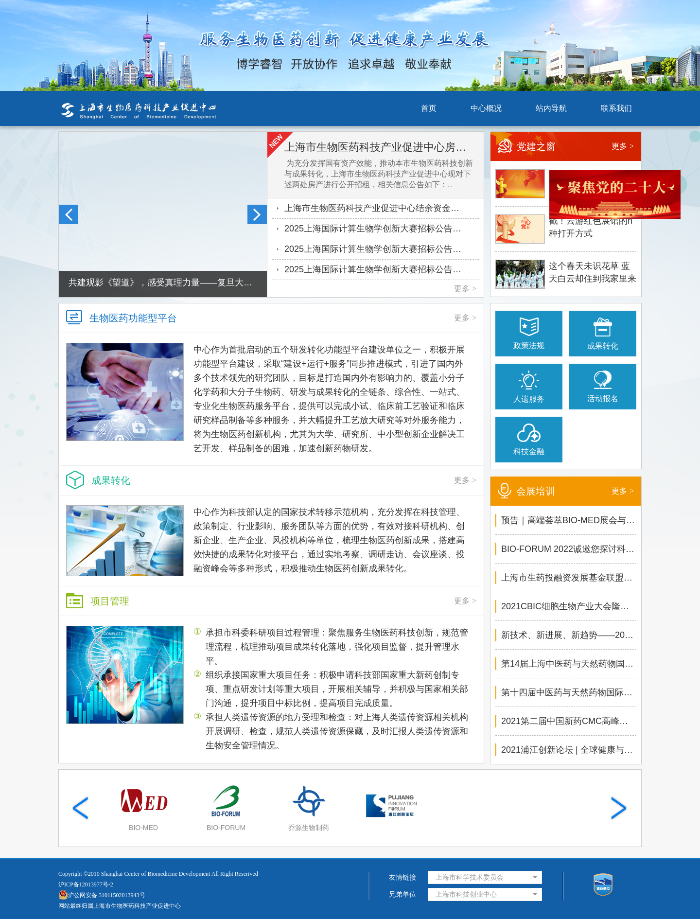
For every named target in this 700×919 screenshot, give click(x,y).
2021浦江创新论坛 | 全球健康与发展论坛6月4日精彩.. (568, 750)
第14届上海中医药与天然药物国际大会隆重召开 (568, 664)
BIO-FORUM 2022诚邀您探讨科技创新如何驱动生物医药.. (568, 549)
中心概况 (486, 108)
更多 (465, 288)
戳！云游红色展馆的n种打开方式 (590, 227)
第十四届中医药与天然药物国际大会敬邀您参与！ (568, 692)
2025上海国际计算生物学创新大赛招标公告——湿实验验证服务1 (381, 249)
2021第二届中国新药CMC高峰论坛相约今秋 (568, 721)
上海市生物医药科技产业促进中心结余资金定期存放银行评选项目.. (381, 208)
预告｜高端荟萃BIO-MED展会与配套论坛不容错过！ (568, 520)
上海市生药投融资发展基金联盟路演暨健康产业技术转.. (568, 578)
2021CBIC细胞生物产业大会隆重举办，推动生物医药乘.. (568, 606)
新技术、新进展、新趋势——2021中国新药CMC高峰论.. (568, 635)
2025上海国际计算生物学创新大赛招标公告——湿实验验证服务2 (381, 228)
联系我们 (616, 108)
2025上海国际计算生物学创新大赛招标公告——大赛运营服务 (381, 269)
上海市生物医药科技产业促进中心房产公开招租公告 (379, 147)
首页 (429, 108)
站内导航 (551, 108)
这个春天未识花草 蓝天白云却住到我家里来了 (592, 274)
